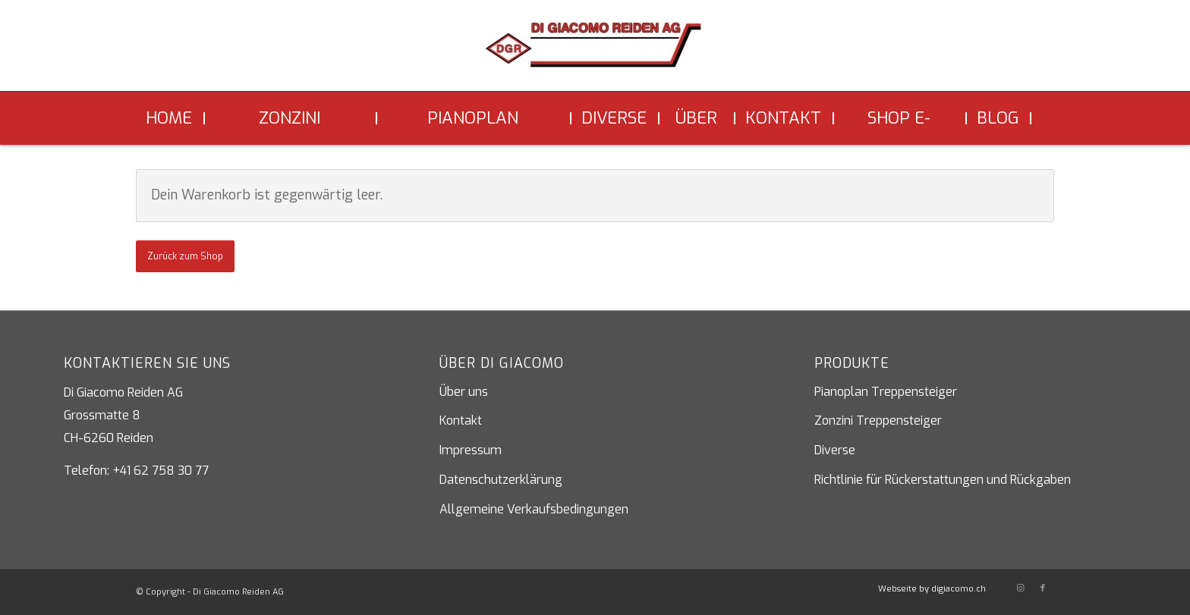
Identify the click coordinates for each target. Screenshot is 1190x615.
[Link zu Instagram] (1020, 588)
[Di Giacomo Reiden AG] (595, 51)
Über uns (463, 392)
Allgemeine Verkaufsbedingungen (533, 509)
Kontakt (460, 420)
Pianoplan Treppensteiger (885, 392)
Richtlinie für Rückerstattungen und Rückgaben (942, 480)
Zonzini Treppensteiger (878, 420)
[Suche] (1042, 118)
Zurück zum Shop (185, 256)
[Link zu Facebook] (1042, 588)
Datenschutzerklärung (500, 480)
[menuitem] (170, 118)
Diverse (834, 450)
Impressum (470, 450)
